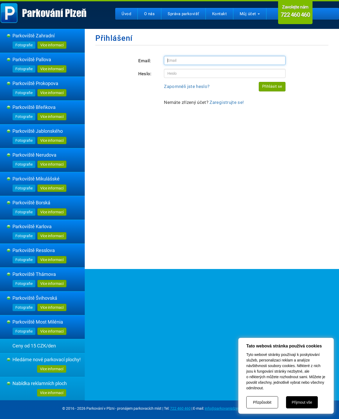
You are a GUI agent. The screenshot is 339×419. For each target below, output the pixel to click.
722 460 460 (180, 408)
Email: (144, 60)
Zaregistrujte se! (226, 102)
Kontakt (219, 13)
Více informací (52, 45)
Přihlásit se (272, 86)
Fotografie (24, 45)
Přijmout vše (302, 402)
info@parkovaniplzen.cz (224, 408)
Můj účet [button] (250, 13)
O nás (149, 13)
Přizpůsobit (262, 402)
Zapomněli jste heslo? (186, 86)
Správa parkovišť (183, 13)
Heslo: (145, 73)
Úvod (126, 13)
